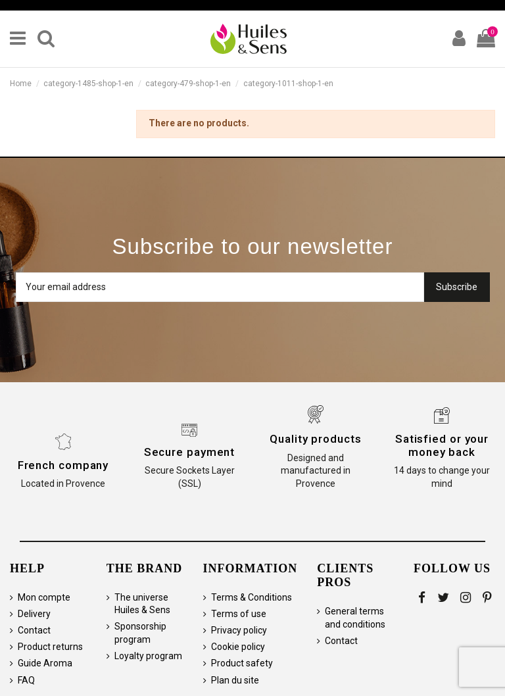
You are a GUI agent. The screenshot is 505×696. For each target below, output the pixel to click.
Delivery (34, 614)
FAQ (26, 680)
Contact (34, 630)
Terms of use (238, 614)
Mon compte (44, 597)
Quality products (315, 438)
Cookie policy (238, 646)
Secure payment (189, 452)
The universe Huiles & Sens (142, 604)
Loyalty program (148, 656)
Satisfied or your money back (442, 445)
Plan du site (235, 680)
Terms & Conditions (251, 597)
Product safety (242, 663)
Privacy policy (239, 630)
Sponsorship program (140, 633)
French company (63, 465)
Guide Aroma (45, 663)
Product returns (50, 646)
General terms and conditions (355, 618)
